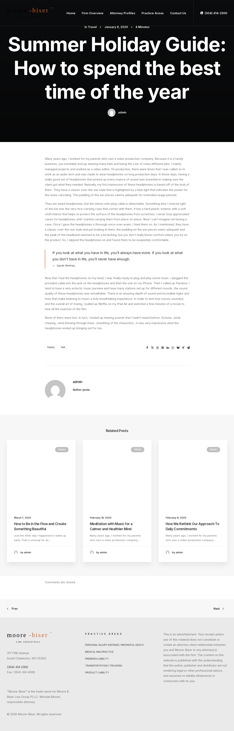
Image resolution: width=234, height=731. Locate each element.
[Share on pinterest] (162, 347)
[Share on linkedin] (167, 347)
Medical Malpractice (99, 651)
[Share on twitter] (152, 347)
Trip (62, 347)
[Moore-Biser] (30, 13)
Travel (92, 27)
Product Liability (97, 672)
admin (122, 112)
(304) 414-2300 (216, 13)
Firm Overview (92, 13)
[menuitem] (71, 13)
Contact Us (178, 13)
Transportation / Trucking (103, 665)
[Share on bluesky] (178, 347)
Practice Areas (153, 13)
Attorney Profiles (122, 13)
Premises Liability (97, 658)
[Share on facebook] (147, 347)
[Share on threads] (157, 347)
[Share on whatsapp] (173, 347)
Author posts (81, 389)
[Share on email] (188, 347)
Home (71, 13)
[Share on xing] (183, 347)
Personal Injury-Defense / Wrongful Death (114, 644)
